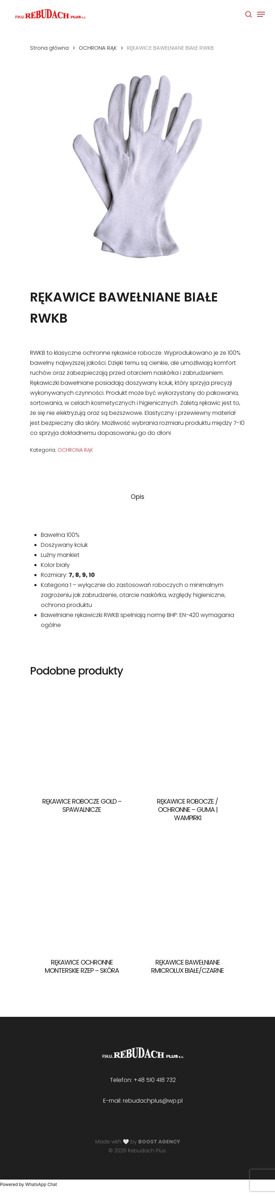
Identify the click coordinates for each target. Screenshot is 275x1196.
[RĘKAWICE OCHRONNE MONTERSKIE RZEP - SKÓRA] (81, 897)
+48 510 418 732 (155, 1080)
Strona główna (49, 48)
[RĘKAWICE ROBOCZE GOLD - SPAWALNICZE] (81, 736)
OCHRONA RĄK (98, 48)
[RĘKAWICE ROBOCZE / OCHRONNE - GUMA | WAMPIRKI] (187, 736)
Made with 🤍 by (137, 1141)
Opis (137, 496)
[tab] (137, 497)
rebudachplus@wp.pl (153, 1101)
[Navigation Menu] (261, 14)
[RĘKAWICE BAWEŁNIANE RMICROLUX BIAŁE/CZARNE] (187, 897)
